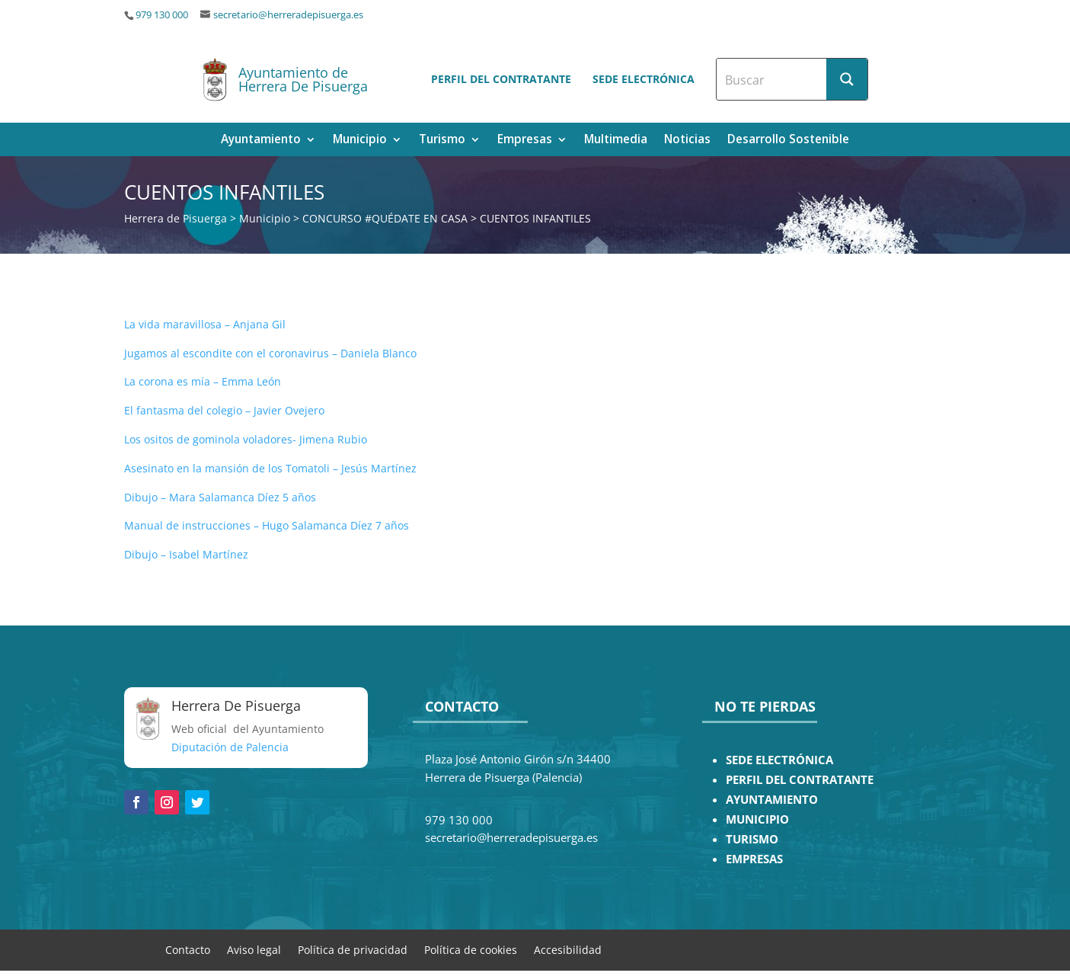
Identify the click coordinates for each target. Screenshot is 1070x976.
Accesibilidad (568, 948)
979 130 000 (162, 14)
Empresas (524, 140)
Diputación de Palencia (230, 747)
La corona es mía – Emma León (202, 381)
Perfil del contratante (501, 79)
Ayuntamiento (261, 140)
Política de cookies (470, 948)
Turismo (442, 140)
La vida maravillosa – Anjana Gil (205, 324)
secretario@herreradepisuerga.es (288, 14)
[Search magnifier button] (846, 79)
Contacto (187, 948)
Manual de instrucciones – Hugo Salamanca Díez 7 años (266, 525)
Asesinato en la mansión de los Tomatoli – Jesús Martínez (270, 468)
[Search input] (772, 79)
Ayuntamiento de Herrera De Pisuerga (303, 79)
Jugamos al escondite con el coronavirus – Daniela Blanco (270, 353)
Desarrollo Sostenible (788, 140)
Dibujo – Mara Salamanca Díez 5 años (220, 497)
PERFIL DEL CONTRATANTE (800, 780)
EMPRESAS (754, 859)
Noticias (687, 140)
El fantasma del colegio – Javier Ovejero (224, 410)
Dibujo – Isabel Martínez (186, 554)
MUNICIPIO (757, 819)
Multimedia (615, 140)
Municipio (360, 140)
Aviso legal (254, 948)
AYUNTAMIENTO (772, 800)
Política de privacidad (352, 948)
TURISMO (752, 839)
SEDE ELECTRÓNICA (779, 760)
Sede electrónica (643, 79)
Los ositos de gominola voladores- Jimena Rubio (245, 439)
